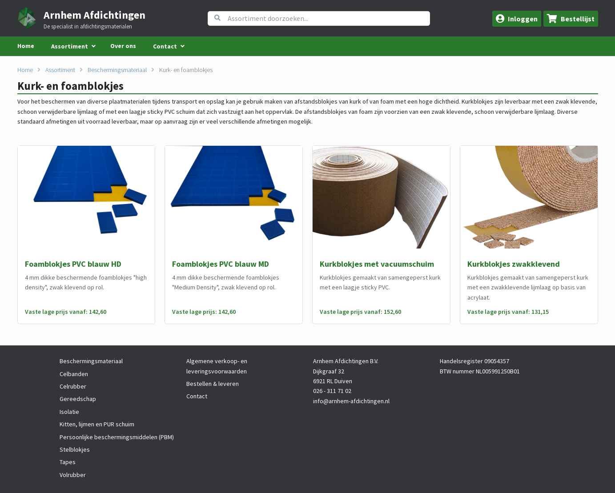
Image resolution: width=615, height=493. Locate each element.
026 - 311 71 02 (332, 391)
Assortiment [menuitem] (69, 46)
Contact (196, 396)
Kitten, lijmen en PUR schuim (97, 424)
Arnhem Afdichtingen (94, 15)
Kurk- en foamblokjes (186, 70)
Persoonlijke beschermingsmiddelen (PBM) (117, 437)
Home (25, 46)
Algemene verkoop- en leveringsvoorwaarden (216, 366)
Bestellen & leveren (212, 384)
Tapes (68, 462)
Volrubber (73, 475)
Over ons (123, 46)
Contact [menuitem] (165, 46)
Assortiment (60, 70)
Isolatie (69, 412)
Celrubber (73, 386)
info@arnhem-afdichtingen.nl (351, 401)
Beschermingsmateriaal (117, 70)
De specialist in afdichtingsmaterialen (88, 27)
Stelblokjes (75, 449)
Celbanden (74, 374)
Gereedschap (78, 399)
